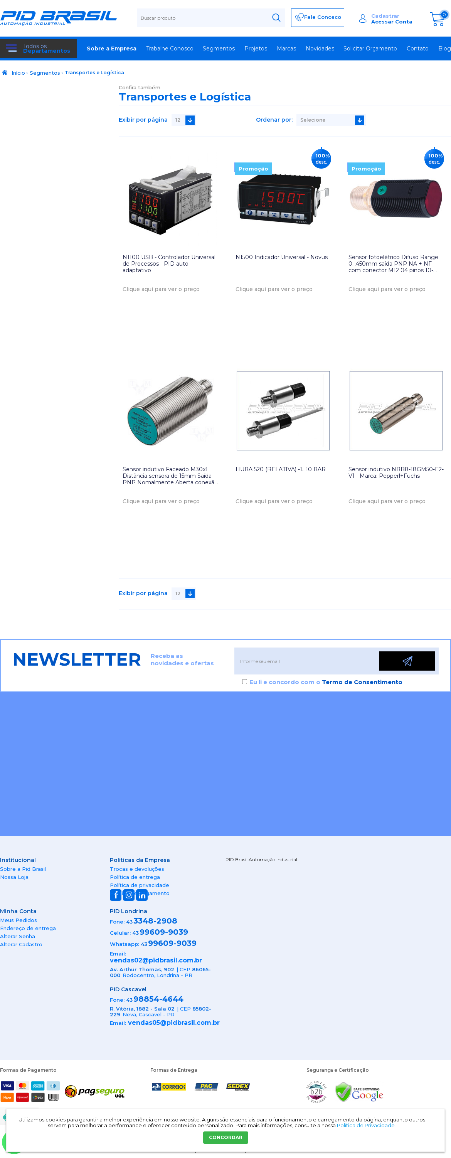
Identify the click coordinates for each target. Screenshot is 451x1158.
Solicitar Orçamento (370, 48)
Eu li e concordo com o (325, 682)
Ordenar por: (274, 120)
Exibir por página (143, 120)
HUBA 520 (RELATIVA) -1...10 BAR (281, 469)
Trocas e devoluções (137, 869)
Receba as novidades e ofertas (182, 659)
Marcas (286, 48)
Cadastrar (385, 16)
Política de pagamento (140, 893)
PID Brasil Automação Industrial (261, 859)
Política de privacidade (139, 885)
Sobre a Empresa (111, 48)
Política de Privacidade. (366, 1125)
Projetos (255, 48)
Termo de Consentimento (362, 682)
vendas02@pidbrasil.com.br (156, 960)
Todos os (46, 48)
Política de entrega (135, 877)
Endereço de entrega (28, 928)
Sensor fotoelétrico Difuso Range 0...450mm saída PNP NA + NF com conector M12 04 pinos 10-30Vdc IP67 (393, 267)
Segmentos (219, 48)
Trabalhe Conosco (170, 48)
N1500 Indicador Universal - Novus (282, 257)
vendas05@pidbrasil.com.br (174, 1022)
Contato (418, 48)
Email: (118, 953)
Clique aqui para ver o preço (161, 289)
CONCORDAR (225, 1137)
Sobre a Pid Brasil (23, 869)
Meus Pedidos (18, 920)
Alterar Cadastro (21, 944)
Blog (444, 48)
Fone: (117, 922)
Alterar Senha (17, 936)
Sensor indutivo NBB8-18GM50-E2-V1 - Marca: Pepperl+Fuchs (396, 472)
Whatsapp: (124, 944)
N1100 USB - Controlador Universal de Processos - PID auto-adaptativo (169, 264)
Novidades (320, 48)
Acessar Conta (391, 21)
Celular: (120, 933)
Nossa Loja (14, 877)
